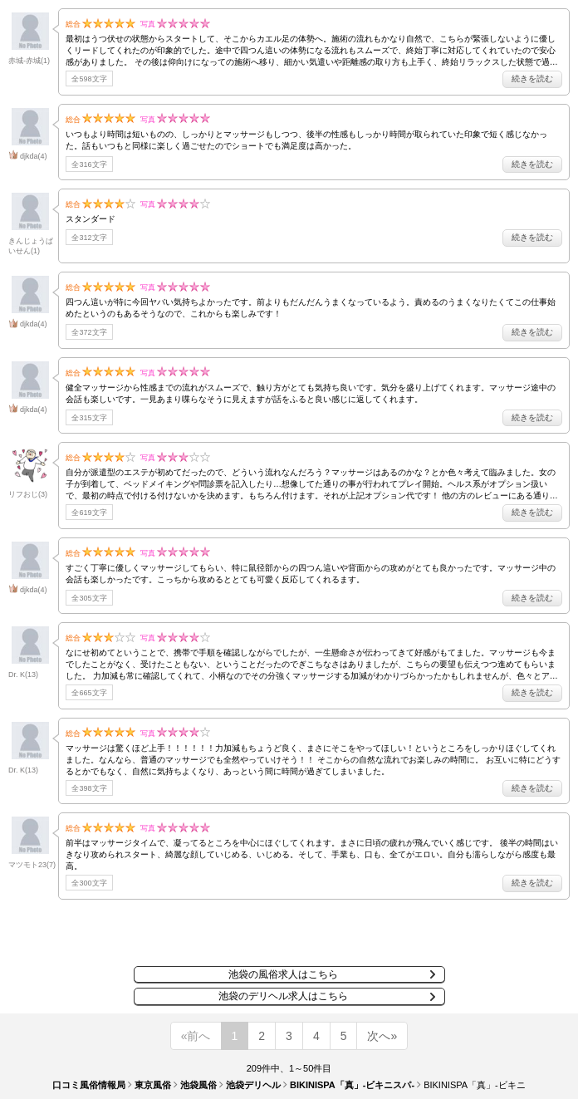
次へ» (382, 1036)
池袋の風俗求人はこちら (283, 974)
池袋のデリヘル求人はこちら (283, 996)
